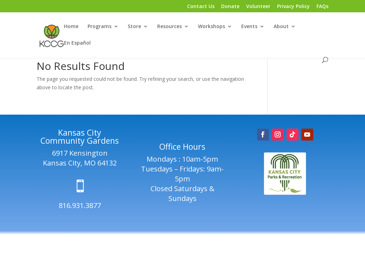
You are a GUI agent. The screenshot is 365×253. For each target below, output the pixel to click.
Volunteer (258, 6)
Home (71, 27)
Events (249, 27)
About (281, 27)
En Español (77, 43)
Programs (99, 27)
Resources (169, 27)
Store (134, 27)
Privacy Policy (293, 6)
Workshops (211, 27)
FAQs (322, 6)
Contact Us (200, 6)
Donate (230, 6)
